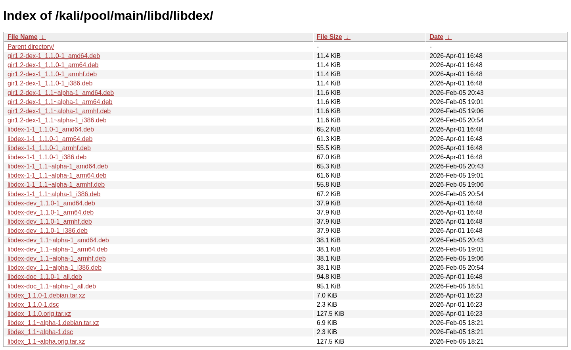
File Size (329, 36)
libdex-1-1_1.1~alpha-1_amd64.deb (58, 166)
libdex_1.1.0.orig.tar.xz (39, 313)
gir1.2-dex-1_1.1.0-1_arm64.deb (53, 65)
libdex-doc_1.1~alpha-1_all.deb (52, 286)
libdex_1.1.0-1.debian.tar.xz (46, 295)
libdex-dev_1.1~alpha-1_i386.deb (55, 267)
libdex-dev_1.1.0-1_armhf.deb (50, 221)
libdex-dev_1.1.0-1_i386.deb (48, 230)
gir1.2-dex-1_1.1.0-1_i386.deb (50, 83)
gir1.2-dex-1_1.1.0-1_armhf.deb (52, 74)
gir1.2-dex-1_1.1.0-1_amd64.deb (54, 55)
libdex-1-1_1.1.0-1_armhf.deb (49, 148)
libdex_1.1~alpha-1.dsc (40, 332)
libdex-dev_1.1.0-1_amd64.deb (51, 203)
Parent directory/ (31, 46)
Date (436, 36)
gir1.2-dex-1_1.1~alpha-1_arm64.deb (60, 102)
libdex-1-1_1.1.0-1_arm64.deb (50, 138)
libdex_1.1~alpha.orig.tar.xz (46, 341)
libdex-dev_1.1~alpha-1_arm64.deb (57, 249)
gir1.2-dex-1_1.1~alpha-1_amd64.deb (61, 92)
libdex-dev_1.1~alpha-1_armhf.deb (57, 258)
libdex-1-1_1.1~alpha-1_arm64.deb (57, 175)
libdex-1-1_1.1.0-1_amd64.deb (51, 129)
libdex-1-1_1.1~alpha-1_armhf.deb (56, 184)
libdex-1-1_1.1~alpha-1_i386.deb (54, 194)
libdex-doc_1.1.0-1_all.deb (45, 276)
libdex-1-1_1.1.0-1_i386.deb (47, 157)
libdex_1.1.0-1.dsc (33, 304)
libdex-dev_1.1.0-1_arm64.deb (51, 212)
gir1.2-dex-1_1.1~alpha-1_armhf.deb (59, 111)
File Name (23, 36)
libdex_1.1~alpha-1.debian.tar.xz (53, 322)
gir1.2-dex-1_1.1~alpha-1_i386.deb (57, 120)
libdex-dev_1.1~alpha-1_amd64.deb (58, 240)
